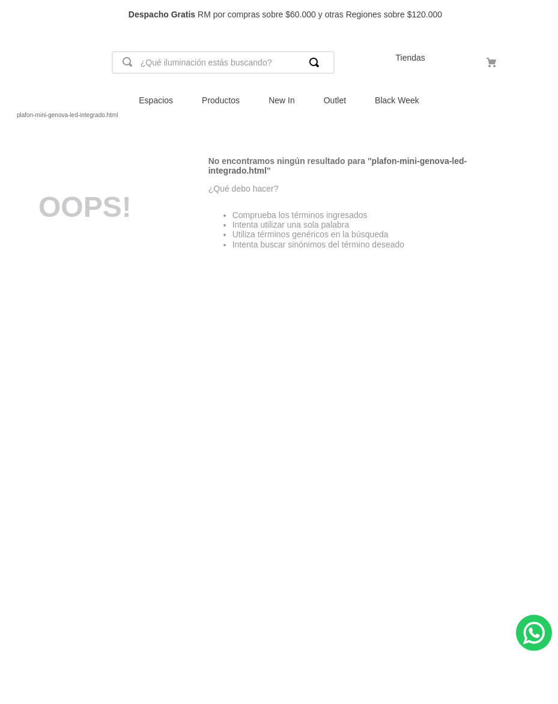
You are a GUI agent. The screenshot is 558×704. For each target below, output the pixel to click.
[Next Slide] (543, 14)
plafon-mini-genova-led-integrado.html (67, 115)
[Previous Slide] (14, 14)
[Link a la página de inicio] (9, 115)
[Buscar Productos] (316, 62)
